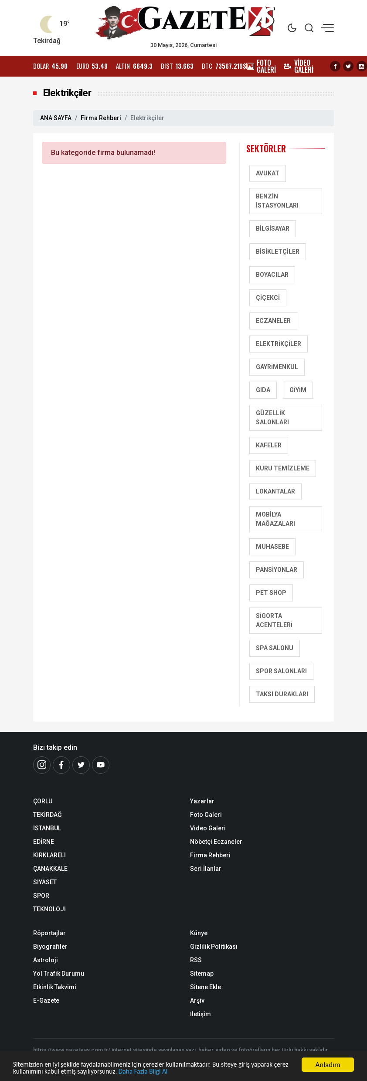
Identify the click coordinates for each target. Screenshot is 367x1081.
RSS (196, 960)
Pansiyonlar (276, 569)
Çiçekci (268, 297)
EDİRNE (43, 841)
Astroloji (45, 960)
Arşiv (197, 1000)
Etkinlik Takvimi (54, 987)
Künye (198, 933)
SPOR (41, 895)
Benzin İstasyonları (277, 201)
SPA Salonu (274, 648)
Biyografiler (50, 946)
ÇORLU (42, 801)
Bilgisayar (272, 228)
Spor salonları (281, 671)
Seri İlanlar (205, 868)
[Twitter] (81, 765)
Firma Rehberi (101, 117)
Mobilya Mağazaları (275, 519)
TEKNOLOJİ (49, 909)
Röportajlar (49, 933)
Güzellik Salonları (272, 418)
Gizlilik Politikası (214, 946)
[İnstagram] (42, 765)
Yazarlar (202, 801)
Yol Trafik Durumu (58, 973)
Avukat (267, 173)
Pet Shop (271, 592)
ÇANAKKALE (50, 868)
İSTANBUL (47, 828)
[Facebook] (61, 765)
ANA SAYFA (55, 117)
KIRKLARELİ (49, 855)
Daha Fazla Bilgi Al (199, 1071)
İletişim (200, 1013)
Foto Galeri (206, 814)
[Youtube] (100, 765)
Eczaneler (273, 320)
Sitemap (202, 973)
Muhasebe (272, 546)
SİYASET (45, 882)
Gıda (263, 389)
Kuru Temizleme (282, 468)
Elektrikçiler (278, 343)
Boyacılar (272, 274)
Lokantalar (275, 491)
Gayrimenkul (277, 366)
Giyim (297, 389)
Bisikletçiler (277, 251)
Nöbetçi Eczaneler (216, 841)
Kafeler (269, 445)
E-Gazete (46, 1000)
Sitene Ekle (205, 987)
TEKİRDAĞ (47, 814)
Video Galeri (208, 828)
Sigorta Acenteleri (274, 620)
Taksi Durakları (282, 694)
